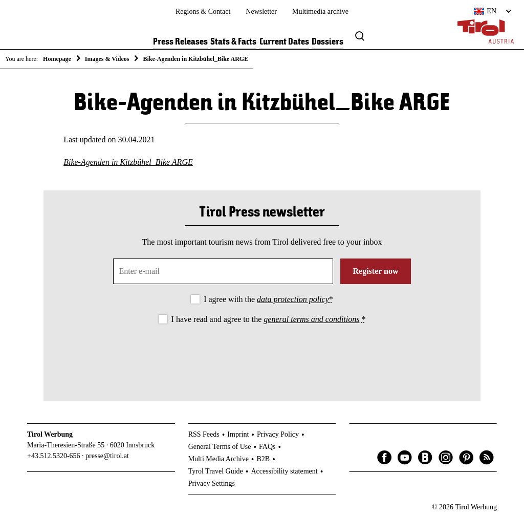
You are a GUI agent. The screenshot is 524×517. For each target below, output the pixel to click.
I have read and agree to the (268, 319)
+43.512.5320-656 (53, 456)
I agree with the (268, 299)
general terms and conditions (311, 319)
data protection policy (293, 299)
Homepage (57, 58)
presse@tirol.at (107, 456)
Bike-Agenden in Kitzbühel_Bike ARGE (128, 162)
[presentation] (262, 354)
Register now (375, 271)
